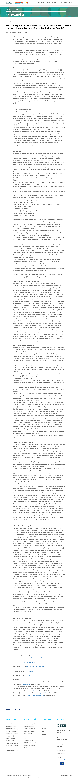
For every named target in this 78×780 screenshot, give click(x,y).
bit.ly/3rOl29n (27, 684)
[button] (24, 709)
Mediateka (64, 2)
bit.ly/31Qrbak (33, 690)
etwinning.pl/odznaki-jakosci (36, 695)
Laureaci (54, 2)
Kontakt (70, 2)
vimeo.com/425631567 (28, 662)
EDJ (58, 2)
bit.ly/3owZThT (30, 675)
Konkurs (48, 2)
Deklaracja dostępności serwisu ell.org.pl (30, 777)
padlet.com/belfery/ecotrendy (35, 666)
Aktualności (41, 2)
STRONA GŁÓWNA (9, 9)
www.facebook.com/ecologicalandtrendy (37, 658)
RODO (16, 777)
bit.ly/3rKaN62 (42, 693)
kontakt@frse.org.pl (61, 759)
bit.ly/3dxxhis (29, 671)
